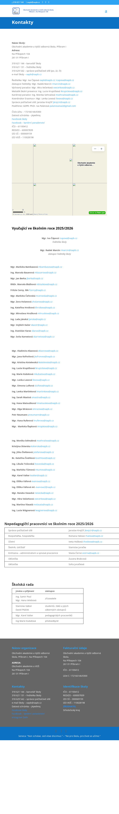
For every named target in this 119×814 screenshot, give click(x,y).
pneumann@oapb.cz (38, 414)
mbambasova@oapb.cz (50, 266)
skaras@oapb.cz (40, 330)
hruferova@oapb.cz (44, 420)
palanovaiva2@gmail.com (63, 105)
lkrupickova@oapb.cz (71, 91)
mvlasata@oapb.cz (43, 504)
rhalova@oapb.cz (94, 535)
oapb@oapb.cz (34, 74)
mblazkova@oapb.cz (46, 284)
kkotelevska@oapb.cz (49, 362)
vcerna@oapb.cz (90, 553)
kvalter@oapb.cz (38, 475)
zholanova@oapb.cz (42, 301)
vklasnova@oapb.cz (48, 350)
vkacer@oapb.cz (39, 324)
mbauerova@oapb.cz (45, 272)
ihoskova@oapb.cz (92, 541)
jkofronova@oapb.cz (44, 356)
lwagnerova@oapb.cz (46, 510)
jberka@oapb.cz (35, 278)
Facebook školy (19, 119)
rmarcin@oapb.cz (61, 83)
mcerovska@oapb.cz (46, 295)
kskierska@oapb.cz (40, 446)
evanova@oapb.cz (41, 481)
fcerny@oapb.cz (37, 290)
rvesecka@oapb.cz (43, 492)
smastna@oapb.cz (41, 397)
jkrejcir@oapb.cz (61, 102)
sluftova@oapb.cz (44, 385)
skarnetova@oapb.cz (43, 336)
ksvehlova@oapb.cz (45, 458)
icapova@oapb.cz (65, 80)
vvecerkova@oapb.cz (64, 87)
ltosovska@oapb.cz (44, 463)
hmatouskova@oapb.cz (48, 403)
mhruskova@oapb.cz (48, 313)
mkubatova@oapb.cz (44, 374)
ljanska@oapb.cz (37, 319)
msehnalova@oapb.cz (67, 94)
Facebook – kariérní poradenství (28, 122)
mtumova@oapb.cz (45, 469)
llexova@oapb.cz (64, 98)
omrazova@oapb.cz (42, 409)
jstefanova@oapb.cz (43, 452)
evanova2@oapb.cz (45, 487)
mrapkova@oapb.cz (47, 426)
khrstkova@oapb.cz (45, 307)
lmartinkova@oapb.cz (47, 391)
